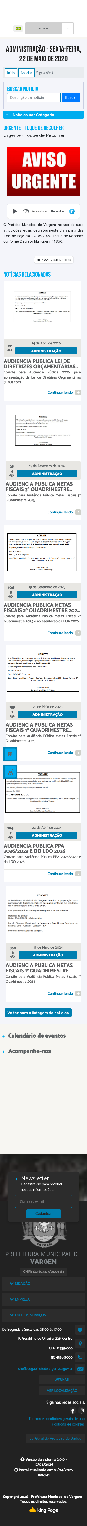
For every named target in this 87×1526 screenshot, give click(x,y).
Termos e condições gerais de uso (57, 1419)
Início (11, 72)
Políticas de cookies (68, 1424)
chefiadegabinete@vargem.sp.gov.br (45, 1369)
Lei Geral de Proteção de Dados (55, 1438)
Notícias (26, 72)
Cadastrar (43, 1213)
